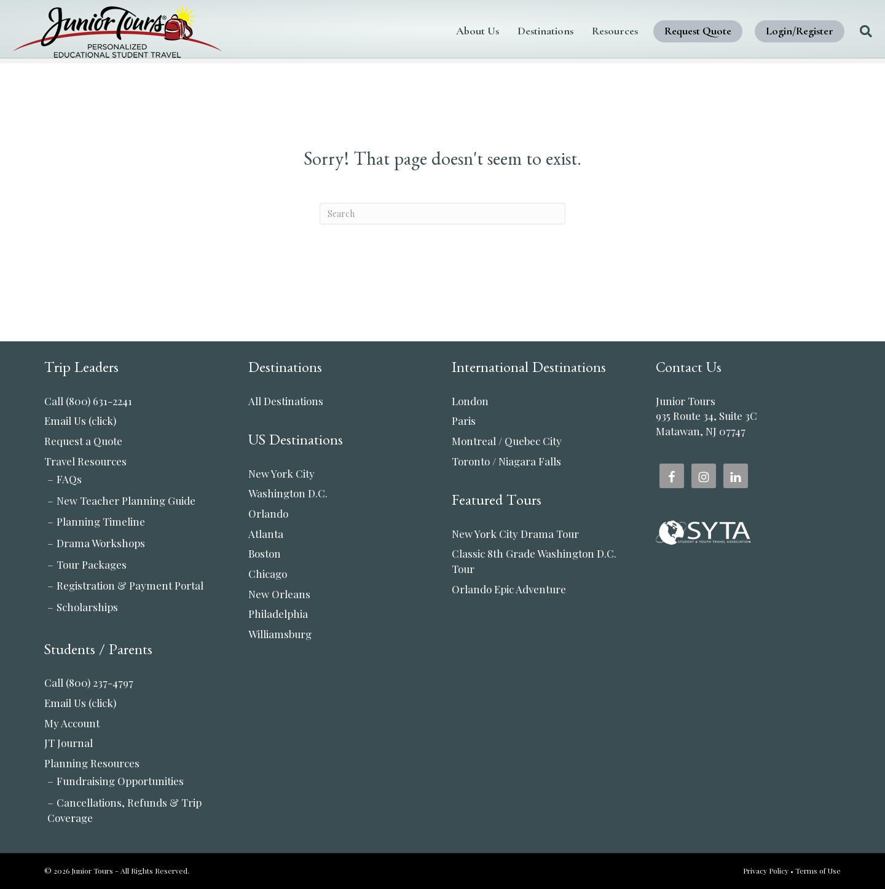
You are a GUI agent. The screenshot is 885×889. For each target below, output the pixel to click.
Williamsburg (280, 634)
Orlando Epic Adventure (509, 589)
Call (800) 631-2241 (88, 401)
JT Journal (68, 742)
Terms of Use (818, 870)
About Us (446, 31)
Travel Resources (85, 461)
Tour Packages (92, 564)
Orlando (268, 513)
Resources (583, 31)
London (470, 401)
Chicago (267, 573)
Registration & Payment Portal (130, 585)
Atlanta (265, 533)
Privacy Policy (766, 870)
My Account (72, 723)
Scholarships (87, 607)
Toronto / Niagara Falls (506, 461)
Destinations (514, 31)
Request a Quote (83, 441)
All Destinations (285, 401)
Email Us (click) (80, 420)
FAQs (69, 479)
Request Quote (666, 31)
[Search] (830, 31)
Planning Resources (92, 763)
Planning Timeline (101, 521)
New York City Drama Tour (515, 533)
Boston (264, 553)
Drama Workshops (101, 543)
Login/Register (768, 31)
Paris (464, 420)
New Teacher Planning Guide (126, 500)
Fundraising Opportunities (120, 781)
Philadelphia (278, 613)
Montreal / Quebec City (507, 441)
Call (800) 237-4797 (88, 682)
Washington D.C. (288, 493)
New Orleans (279, 594)
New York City (281, 473)
